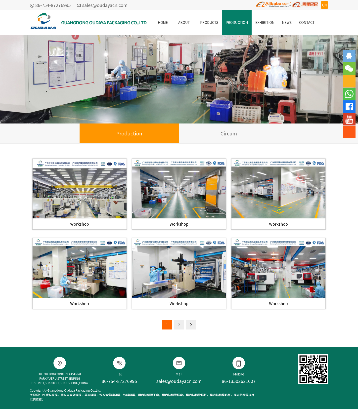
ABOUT (184, 22)
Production (129, 133)
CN (324, 4)
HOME (163, 22)
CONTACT (306, 22)
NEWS (287, 22)
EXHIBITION (264, 22)
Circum (229, 133)
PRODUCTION (237, 22)
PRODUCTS (209, 22)
